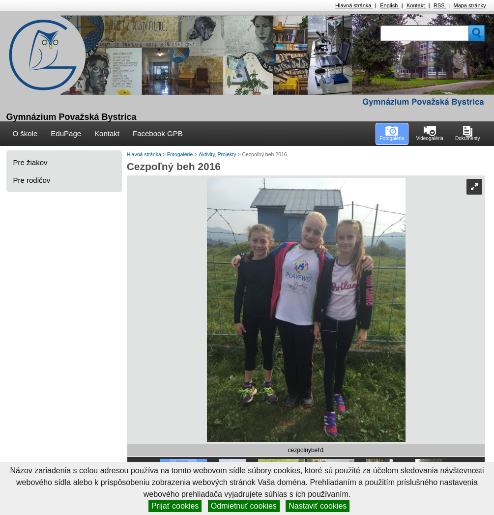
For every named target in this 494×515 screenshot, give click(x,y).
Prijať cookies (175, 506)
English (389, 5)
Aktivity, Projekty (218, 154)
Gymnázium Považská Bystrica (71, 117)
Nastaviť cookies (318, 506)
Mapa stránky (469, 5)
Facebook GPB (158, 133)
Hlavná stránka (354, 5)
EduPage (66, 133)
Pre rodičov (32, 180)
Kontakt (416, 5)
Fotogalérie (180, 154)
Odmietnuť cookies (244, 506)
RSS (440, 5)
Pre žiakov (30, 162)
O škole (25, 133)
